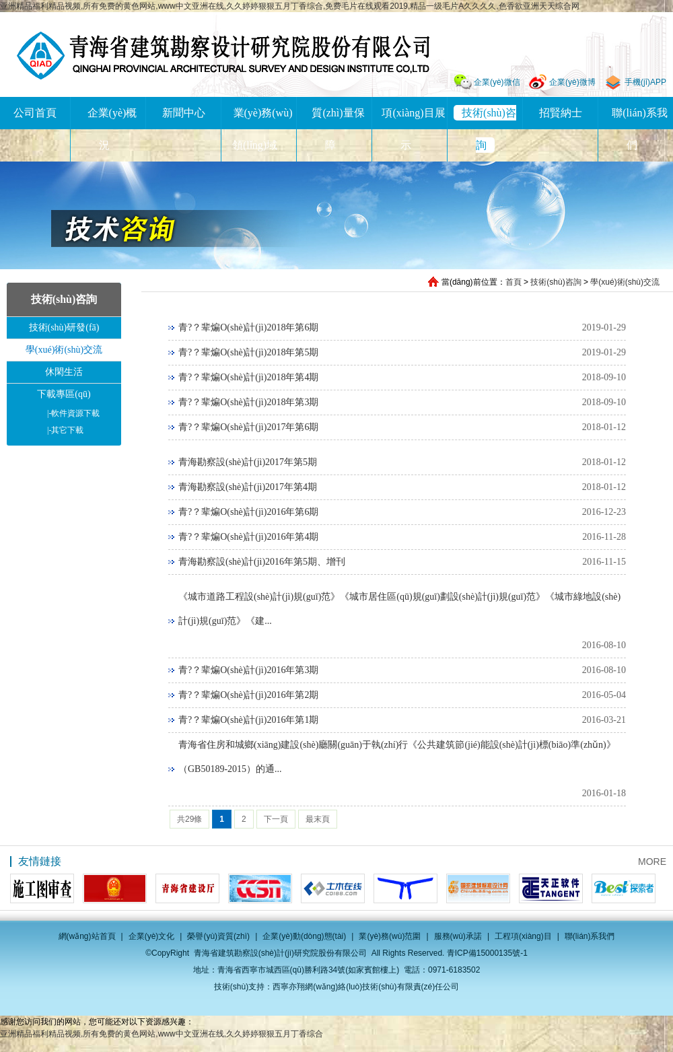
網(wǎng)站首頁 (87, 936)
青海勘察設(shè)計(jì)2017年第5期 (247, 462)
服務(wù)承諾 (458, 936)
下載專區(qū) (63, 394)
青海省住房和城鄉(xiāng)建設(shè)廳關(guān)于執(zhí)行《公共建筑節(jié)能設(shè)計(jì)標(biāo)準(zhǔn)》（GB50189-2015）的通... (397, 757)
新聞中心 (183, 112)
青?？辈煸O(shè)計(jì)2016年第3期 (248, 670)
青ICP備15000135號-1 (487, 953)
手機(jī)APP (645, 82)
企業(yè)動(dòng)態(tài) (304, 936)
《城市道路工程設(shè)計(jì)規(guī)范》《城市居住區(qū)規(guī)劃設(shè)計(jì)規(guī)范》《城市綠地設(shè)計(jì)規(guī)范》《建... (399, 609)
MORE (652, 861)
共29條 (189, 819)
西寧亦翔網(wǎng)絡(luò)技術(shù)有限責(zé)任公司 (366, 986)
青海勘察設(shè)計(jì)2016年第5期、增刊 (261, 562)
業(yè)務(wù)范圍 (390, 936)
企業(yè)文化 (152, 936)
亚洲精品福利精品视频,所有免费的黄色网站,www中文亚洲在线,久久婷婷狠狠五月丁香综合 (161, 1034)
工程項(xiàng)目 (523, 936)
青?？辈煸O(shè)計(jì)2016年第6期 (248, 512)
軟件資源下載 (73, 413)
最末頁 (318, 819)
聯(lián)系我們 (590, 936)
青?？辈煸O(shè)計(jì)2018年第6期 (248, 327)
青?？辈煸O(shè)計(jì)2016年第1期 (248, 720)
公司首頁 (35, 112)
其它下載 (65, 430)
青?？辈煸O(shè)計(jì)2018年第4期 (248, 377)
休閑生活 (64, 372)
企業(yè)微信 (497, 82)
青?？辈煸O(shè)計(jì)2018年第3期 (248, 402)
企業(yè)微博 (572, 82)
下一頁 (276, 819)
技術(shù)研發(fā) (64, 327)
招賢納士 (560, 112)
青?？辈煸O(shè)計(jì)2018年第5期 (248, 352)
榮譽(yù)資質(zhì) (218, 936)
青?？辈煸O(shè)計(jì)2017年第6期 (248, 427)
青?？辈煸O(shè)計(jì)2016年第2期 (248, 695)
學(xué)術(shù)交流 (625, 282)
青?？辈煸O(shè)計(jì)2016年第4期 (248, 537)
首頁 (513, 282)
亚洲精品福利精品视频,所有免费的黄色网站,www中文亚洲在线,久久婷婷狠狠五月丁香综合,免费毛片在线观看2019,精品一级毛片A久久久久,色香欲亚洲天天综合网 (289, 6)
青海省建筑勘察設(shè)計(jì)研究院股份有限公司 (223, 55)
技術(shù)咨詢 (555, 282)
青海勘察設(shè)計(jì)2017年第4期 (247, 487)
